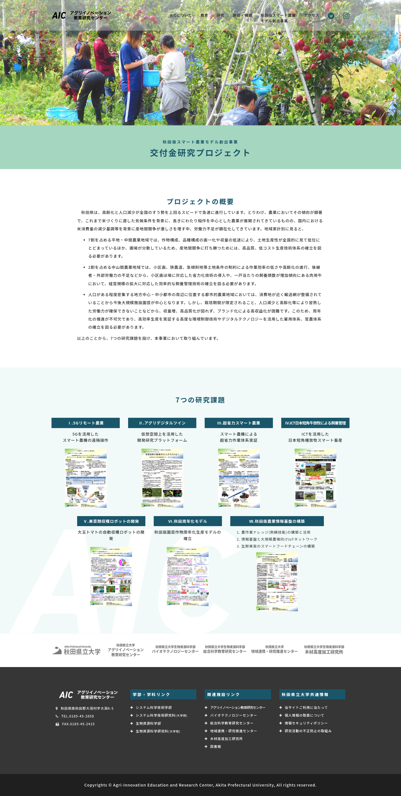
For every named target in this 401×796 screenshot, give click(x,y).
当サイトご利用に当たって (306, 707)
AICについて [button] (181, 15)
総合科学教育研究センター (232, 723)
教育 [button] (204, 15)
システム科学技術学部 (154, 707)
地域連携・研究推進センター (233, 730)
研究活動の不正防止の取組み (308, 730)
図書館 (215, 746)
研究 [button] (220, 15)
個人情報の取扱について (305, 715)
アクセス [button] (311, 15)
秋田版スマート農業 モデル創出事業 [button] (278, 18)
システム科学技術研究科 (161, 715)
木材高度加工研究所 (226, 738)
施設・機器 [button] (242, 15)
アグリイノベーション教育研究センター (237, 707)
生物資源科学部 (148, 723)
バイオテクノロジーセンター (233, 715)
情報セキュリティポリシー (306, 723)
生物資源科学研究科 (158, 731)
